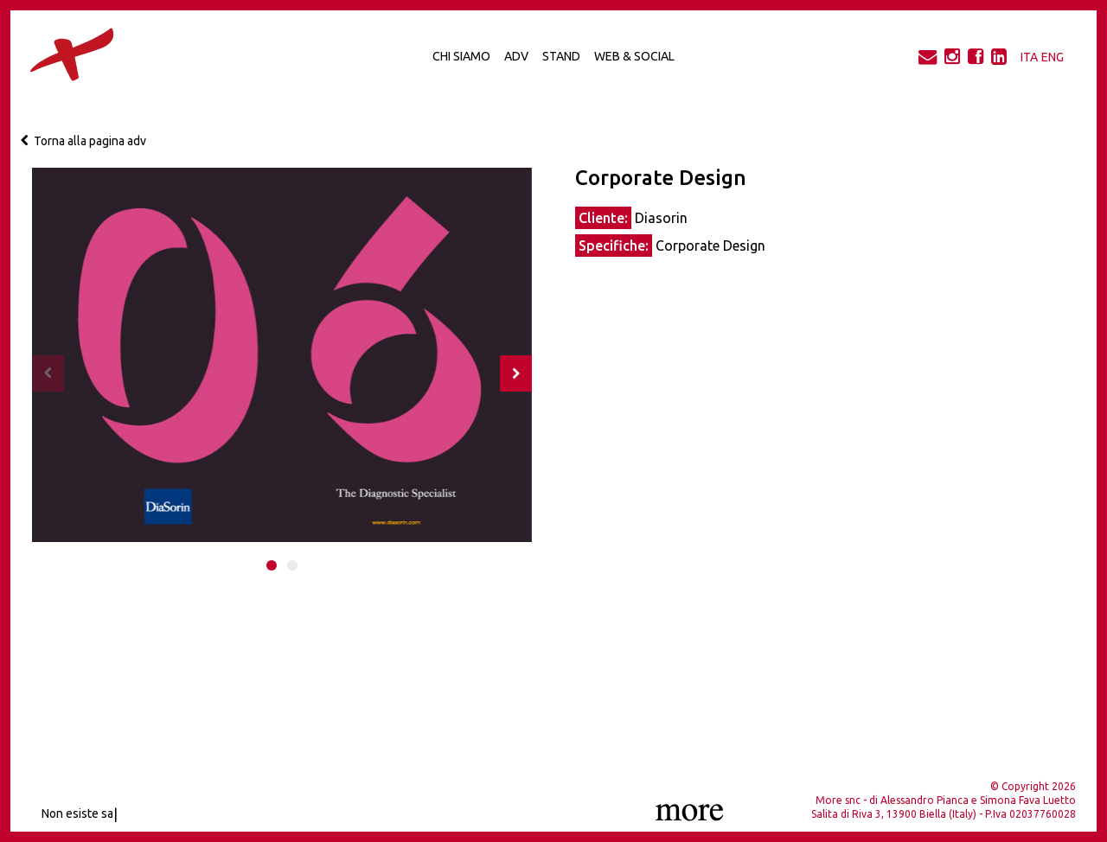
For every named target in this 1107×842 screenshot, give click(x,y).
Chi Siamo (461, 56)
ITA (1029, 57)
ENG (1052, 57)
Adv (516, 56)
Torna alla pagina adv (83, 141)
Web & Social (634, 56)
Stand (561, 56)
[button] (271, 565)
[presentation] (48, 373)
